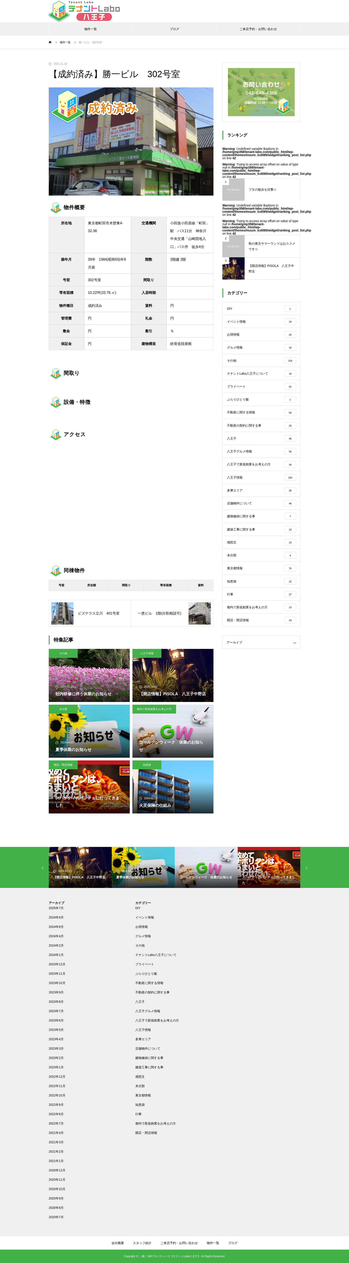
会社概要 (118, 1243)
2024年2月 (56, 945)
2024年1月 (56, 955)
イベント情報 (144, 917)
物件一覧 (90, 29)
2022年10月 (57, 1095)
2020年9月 (56, 1198)
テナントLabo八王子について (156, 955)
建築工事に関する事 (149, 1067)
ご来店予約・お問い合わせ (258, 29)
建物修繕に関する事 (149, 1058)
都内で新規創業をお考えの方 (154, 709)
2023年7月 (56, 1011)
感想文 (140, 1076)
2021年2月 (56, 1151)
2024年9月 (56, 917)
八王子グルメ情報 (147, 1011)
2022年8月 (56, 1114)
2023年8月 (56, 1001)
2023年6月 (56, 1020)
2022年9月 (56, 1104)
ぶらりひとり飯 (146, 973)
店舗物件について (147, 1048)
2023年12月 (57, 964)
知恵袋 (147, 764)
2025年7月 (56, 908)
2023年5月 (56, 1030)
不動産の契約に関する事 (152, 992)
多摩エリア (143, 1039)
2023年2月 (56, 1058)
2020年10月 (57, 1189)
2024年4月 (56, 936)
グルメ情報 (143, 936)
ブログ (174, 29)
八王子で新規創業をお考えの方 (157, 1020)
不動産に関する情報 (149, 983)
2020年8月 (56, 1207)
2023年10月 (57, 983)
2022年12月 (57, 1076)
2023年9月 (56, 992)
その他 (63, 653)
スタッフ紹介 (142, 1243)
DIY (137, 908)
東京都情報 (143, 1095)
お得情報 (141, 927)
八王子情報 (147, 653)
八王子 (140, 1001)
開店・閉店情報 (63, 764)
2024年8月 (56, 927)
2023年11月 (57, 973)
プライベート (144, 964)
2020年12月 (57, 1170)
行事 (138, 1114)
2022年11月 (57, 1086)
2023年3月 (56, 1048)
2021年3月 (56, 1142)
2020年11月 (57, 1179)
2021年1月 (56, 1161)
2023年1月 (56, 1067)
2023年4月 (56, 1039)
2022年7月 (56, 1123)
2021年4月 (56, 1133)
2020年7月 (56, 1217)
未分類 (63, 709)
